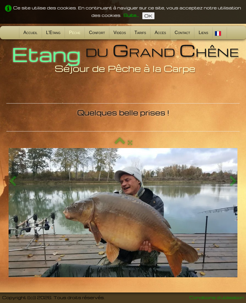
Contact (182, 32)
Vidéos (119, 32)
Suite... (131, 15)
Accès (160, 32)
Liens (203, 32)
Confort (97, 32)
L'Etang (53, 32)
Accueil (30, 32)
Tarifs (140, 32)
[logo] (123, 58)
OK (148, 16)
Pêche (74, 32)
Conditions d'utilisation (216, 297)
